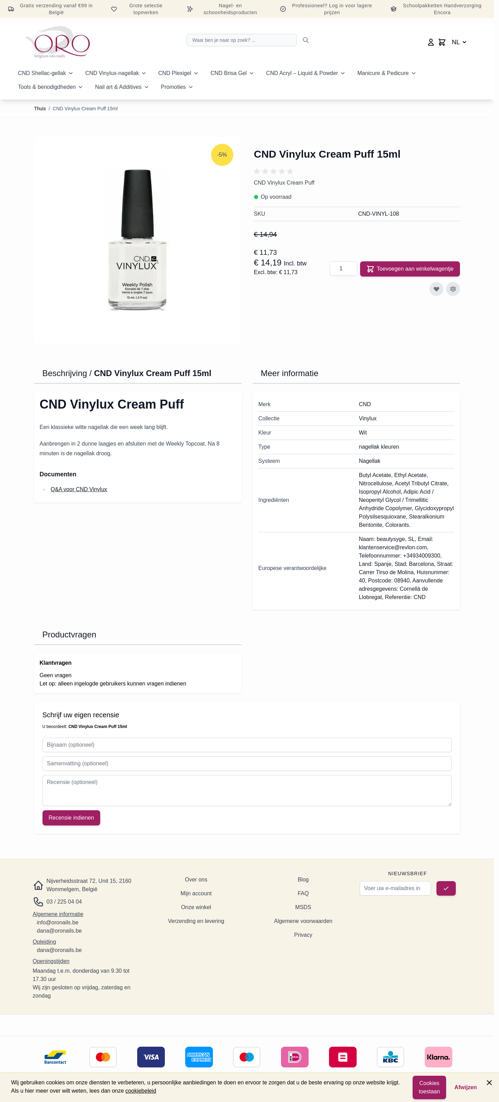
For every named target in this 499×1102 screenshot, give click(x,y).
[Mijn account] (430, 42)
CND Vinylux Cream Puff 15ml (85, 108)
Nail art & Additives (118, 87)
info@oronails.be (57, 922)
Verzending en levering (196, 921)
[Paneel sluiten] (489, 1082)
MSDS (303, 907)
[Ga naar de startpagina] (58, 42)
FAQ (303, 893)
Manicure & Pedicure (383, 73)
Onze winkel (196, 907)
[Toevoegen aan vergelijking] (453, 289)
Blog (303, 879)
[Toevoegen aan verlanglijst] (436, 289)
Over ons (196, 879)
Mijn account (196, 893)
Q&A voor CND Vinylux (79, 489)
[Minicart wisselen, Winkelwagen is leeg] (442, 42)
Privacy (303, 935)
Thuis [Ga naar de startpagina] (40, 108)
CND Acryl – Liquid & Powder (302, 73)
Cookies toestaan (429, 1087)
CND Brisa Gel (228, 73)
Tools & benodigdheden (47, 87)
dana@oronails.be (59, 931)
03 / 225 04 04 (64, 902)
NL (460, 42)
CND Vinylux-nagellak (112, 73)
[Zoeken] (306, 40)
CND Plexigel (174, 73)
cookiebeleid (140, 1091)
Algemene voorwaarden (303, 921)
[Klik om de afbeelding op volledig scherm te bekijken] (137, 240)
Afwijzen (465, 1087)
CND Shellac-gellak (42, 73)
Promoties (173, 87)
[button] (274, 171)
